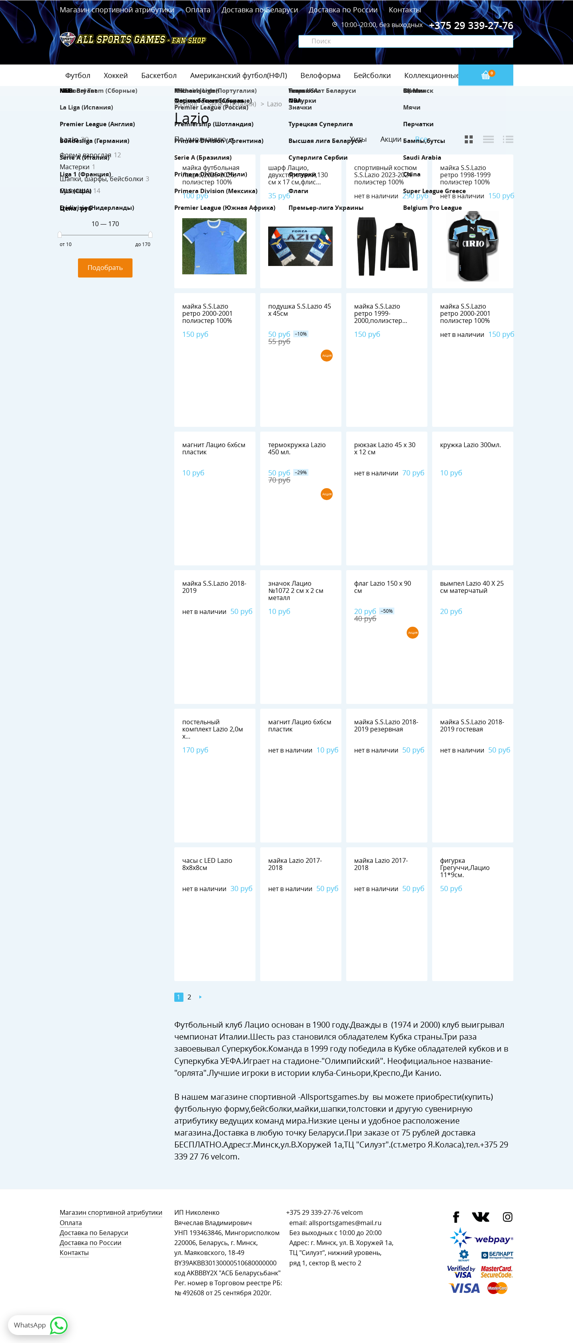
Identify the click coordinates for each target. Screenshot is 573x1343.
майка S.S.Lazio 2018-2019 (214, 587)
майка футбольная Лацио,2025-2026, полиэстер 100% (211, 175)
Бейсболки (372, 75)
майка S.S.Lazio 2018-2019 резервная (386, 725)
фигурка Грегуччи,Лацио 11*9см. (465, 867)
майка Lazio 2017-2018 (295, 864)
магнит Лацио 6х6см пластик (214, 448)
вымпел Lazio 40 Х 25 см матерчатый (472, 587)
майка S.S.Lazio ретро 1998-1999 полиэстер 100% (465, 175)
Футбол (77, 75)
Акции (390, 139)
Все (421, 139)
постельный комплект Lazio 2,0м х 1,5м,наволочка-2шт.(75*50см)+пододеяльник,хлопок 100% (233, 740)
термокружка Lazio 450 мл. (297, 448)
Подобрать (105, 267)
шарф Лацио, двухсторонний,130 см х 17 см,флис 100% (298, 179)
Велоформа (320, 75)
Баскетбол (159, 75)
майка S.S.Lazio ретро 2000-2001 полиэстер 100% (207, 313)
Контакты (405, 9)
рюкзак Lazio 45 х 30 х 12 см (384, 448)
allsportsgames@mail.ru (345, 1223)
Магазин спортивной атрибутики (118, 9)
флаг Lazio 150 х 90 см (382, 587)
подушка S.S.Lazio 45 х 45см (299, 310)
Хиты (358, 139)
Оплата (197, 9)
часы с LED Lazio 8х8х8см (207, 864)
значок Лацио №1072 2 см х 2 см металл (296, 590)
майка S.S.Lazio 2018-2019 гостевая (472, 725)
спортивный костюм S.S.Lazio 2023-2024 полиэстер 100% (385, 175)
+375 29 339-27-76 (313, 1212)
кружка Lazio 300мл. (470, 445)
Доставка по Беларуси (260, 9)
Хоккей (116, 75)
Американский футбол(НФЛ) (238, 75)
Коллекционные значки (445, 75)
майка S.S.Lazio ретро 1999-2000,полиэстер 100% (378, 317)
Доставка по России (343, 9)
